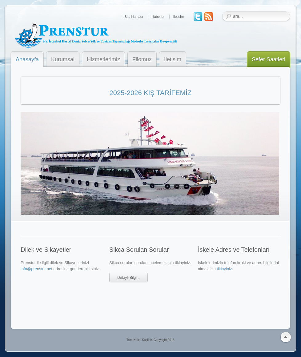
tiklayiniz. (225, 269)
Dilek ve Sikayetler (46, 249)
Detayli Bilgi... (128, 277)
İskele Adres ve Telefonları (234, 249)
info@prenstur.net (36, 269)
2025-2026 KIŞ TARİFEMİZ (151, 93)
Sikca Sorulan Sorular (139, 249)
